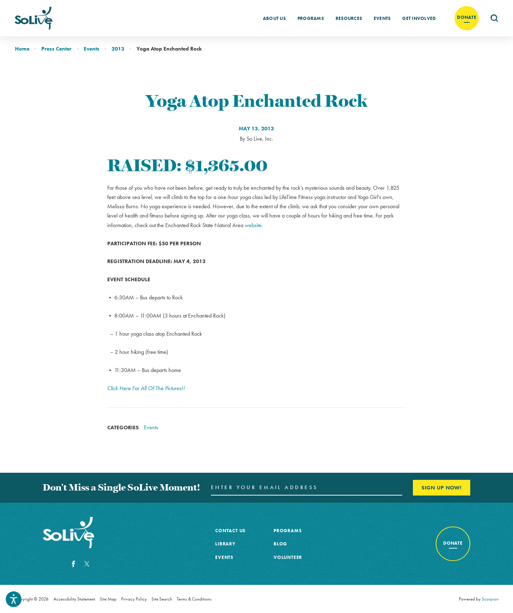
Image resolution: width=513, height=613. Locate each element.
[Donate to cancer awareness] (453, 543)
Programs (310, 18)
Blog (280, 544)
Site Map (108, 599)
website (253, 225)
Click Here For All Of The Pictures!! (146, 388)
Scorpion (490, 599)
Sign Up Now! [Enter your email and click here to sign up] (441, 487)
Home (22, 48)
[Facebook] (73, 564)
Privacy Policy (134, 599)
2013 (118, 48)
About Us (274, 18)
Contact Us (230, 531)
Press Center (56, 48)
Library (225, 544)
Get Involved (419, 18)
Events (382, 18)
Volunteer (288, 557)
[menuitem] (274, 18)
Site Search (161, 599)
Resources (349, 18)
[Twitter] (87, 564)
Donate (466, 17)
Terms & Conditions (194, 599)
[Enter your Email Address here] (306, 488)
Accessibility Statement (74, 599)
